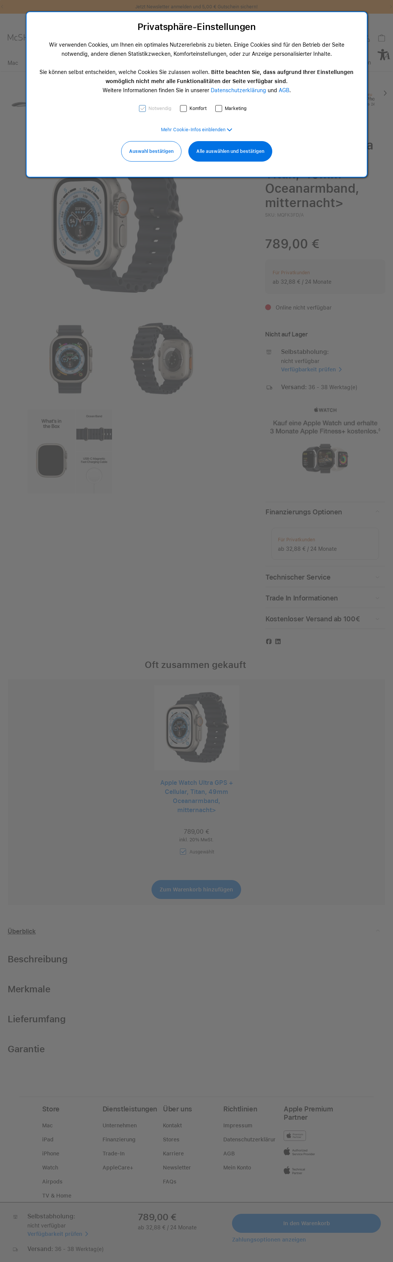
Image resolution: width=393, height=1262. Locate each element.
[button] (196, 129)
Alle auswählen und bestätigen (230, 151)
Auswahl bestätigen (151, 151)
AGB (284, 90)
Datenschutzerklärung (238, 90)
